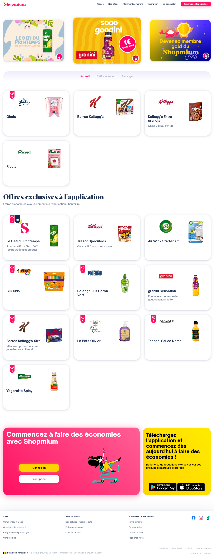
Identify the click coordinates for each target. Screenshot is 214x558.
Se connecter (169, 4)
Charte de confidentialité (170, 548)
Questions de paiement (14, 527)
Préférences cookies (200, 553)
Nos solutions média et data (78, 522)
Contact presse (136, 532)
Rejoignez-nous (136, 538)
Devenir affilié (135, 527)
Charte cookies (203, 548)
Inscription (153, 4)
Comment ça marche (133, 4)
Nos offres (113, 4)
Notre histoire (135, 522)
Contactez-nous (73, 532)
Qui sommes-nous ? (75, 527)
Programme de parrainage (16, 532)
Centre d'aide (9, 538)
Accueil (100, 4)
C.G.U (189, 548)
